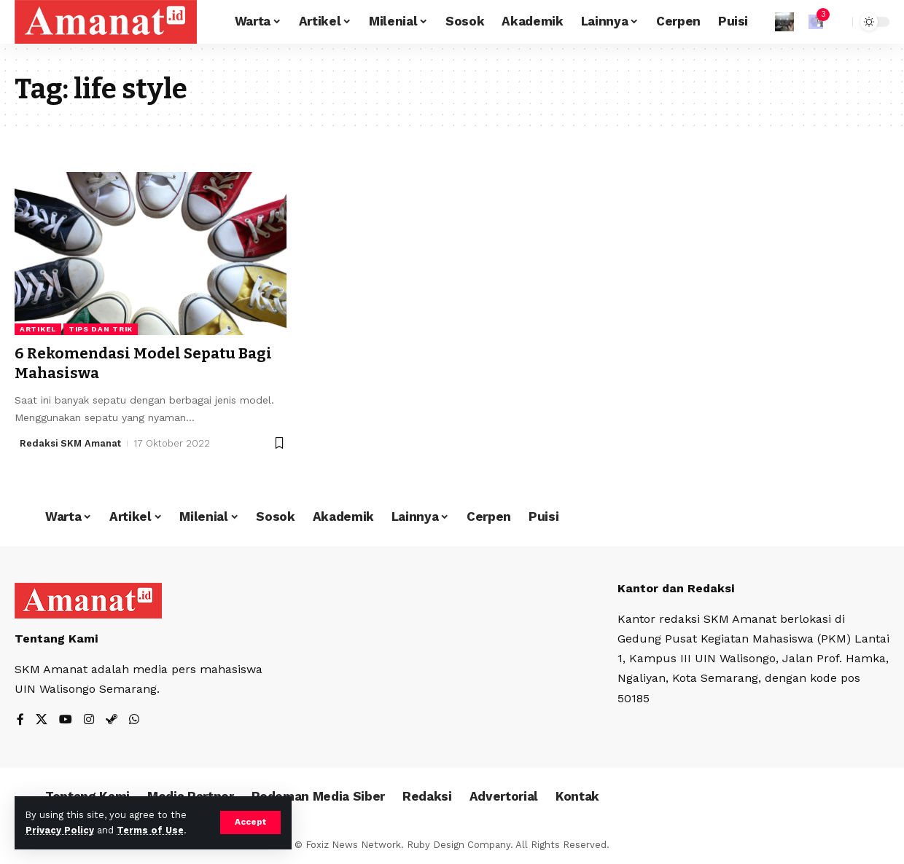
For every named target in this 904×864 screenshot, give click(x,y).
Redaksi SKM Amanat (71, 443)
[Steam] (112, 720)
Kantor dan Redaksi (676, 588)
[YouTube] (65, 720)
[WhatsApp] (134, 720)
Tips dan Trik (101, 329)
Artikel (38, 329)
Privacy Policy (60, 830)
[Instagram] (89, 720)
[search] (837, 22)
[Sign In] (784, 21)
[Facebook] (20, 720)
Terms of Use (150, 830)
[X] (42, 720)
